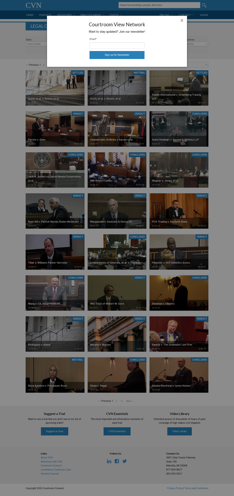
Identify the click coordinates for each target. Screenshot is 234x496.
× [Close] (182, 20)
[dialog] (117, 41)
